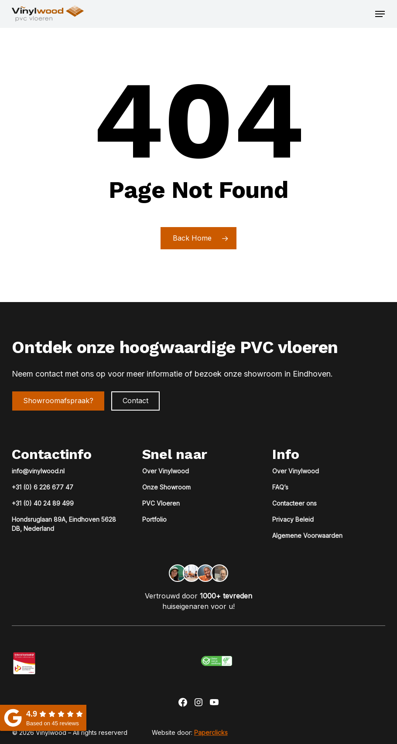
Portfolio (154, 519)
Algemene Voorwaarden (307, 535)
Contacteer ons (294, 503)
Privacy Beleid (293, 519)
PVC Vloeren (161, 503)
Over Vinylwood (165, 471)
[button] (380, 14)
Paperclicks (211, 732)
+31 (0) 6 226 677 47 (42, 487)
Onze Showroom (166, 487)
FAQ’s (280, 487)
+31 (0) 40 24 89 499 (43, 503)
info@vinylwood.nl (38, 471)
